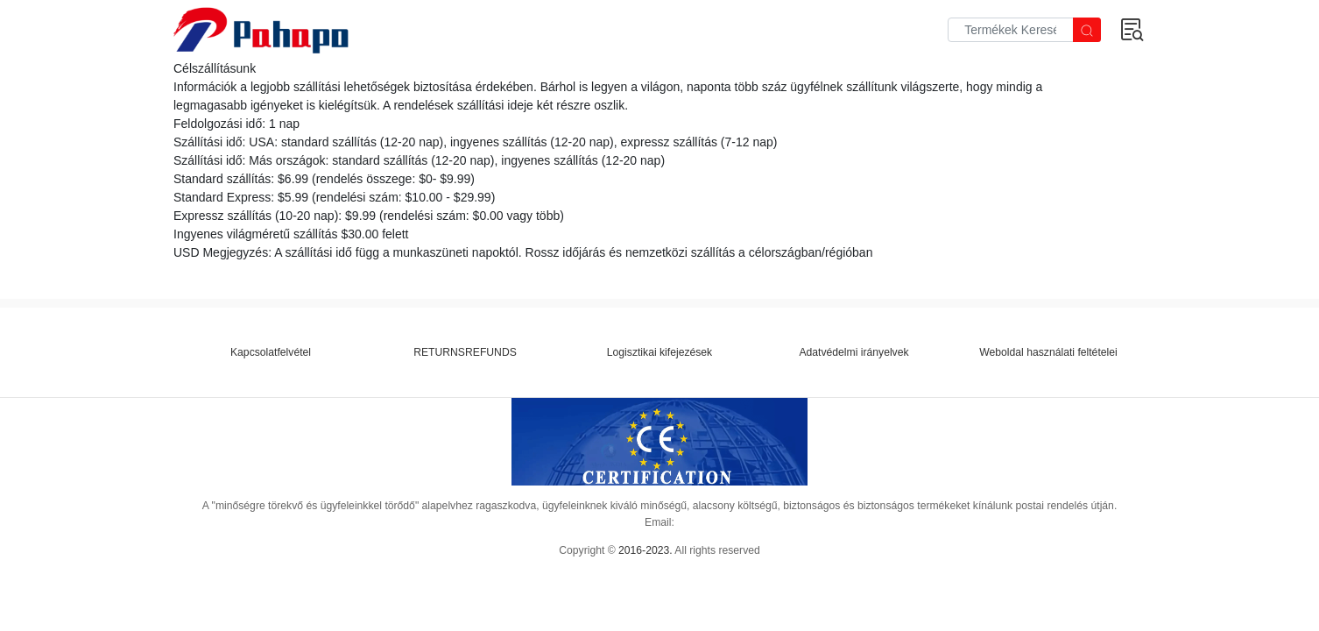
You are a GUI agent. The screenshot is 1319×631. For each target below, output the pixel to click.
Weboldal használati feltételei (1048, 352)
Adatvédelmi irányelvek (853, 352)
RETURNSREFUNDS (465, 352)
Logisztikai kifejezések (659, 352)
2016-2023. (645, 550)
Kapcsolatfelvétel (270, 352)
